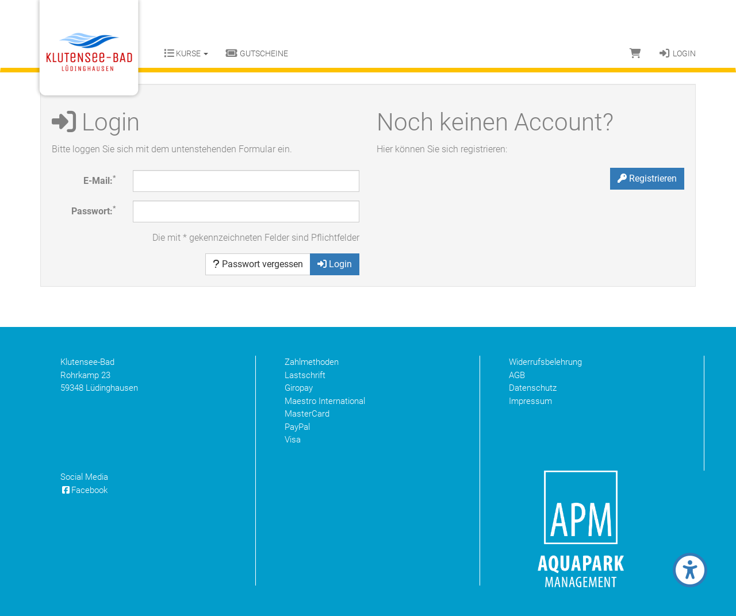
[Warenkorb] (635, 53)
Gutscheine (256, 53)
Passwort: (93, 211)
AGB (517, 375)
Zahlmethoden (312, 362)
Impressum (530, 401)
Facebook (84, 490)
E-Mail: (99, 180)
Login (677, 53)
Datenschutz (533, 388)
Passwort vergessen (258, 264)
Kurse (186, 53)
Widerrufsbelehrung (545, 362)
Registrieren (647, 178)
